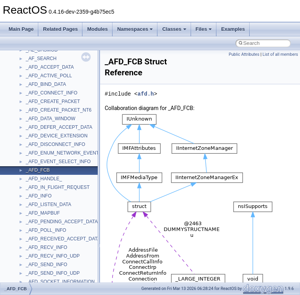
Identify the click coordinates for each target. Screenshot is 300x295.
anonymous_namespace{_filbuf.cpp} (63, 253)
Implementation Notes (36, 158)
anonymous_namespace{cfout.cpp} (62, 270)
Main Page (21, 29)
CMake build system (34, 89)
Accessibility (38, 244)
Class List (30, 210)
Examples (233, 29)
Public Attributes (244, 54)
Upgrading (24, 64)
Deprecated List (29, 175)
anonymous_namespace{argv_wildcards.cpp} (73, 261)
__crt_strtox (38, 235)
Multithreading (28, 141)
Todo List (22, 167)
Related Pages (60, 29)
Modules (97, 29)
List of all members (280, 54)
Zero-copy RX (27, 124)
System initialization (33, 132)
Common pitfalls (30, 98)
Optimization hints (31, 150)
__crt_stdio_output (45, 227)
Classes (174, 29)
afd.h (146, 94)
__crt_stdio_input (43, 218)
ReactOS (16, 55)
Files (204, 29)
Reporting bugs (29, 115)
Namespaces (135, 29)
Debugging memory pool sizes (44, 107)
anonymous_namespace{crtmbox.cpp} (65, 278)
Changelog (24, 72)
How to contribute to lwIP (39, 81)
